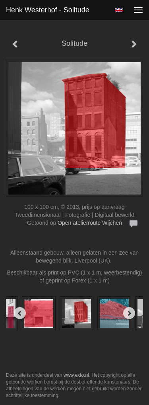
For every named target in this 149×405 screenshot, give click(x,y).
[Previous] (20, 313)
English (119, 10)
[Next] (129, 313)
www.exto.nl (76, 375)
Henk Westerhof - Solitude (47, 10)
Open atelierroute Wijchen (90, 223)
